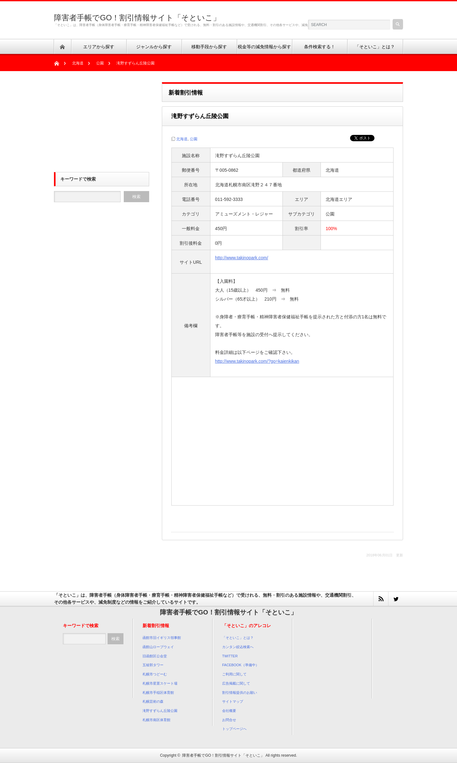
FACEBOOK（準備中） (240, 665)
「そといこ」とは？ (238, 638)
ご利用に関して (234, 674)
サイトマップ (232, 701)
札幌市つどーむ (154, 674)
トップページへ (234, 729)
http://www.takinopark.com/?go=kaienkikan (257, 361)
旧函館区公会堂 (154, 656)
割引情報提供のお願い (239, 692)
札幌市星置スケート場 (159, 683)
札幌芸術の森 (152, 701)
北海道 (77, 63)
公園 (100, 63)
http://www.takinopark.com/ (241, 257)
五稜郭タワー (152, 665)
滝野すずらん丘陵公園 (159, 711)
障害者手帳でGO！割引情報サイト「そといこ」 (137, 17)
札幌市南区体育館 (156, 720)
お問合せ (229, 720)
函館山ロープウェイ (158, 647)
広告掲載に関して (236, 683)
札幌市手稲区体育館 (158, 692)
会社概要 (229, 711)
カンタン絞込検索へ (238, 647)
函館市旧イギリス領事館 (161, 638)
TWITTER (230, 656)
